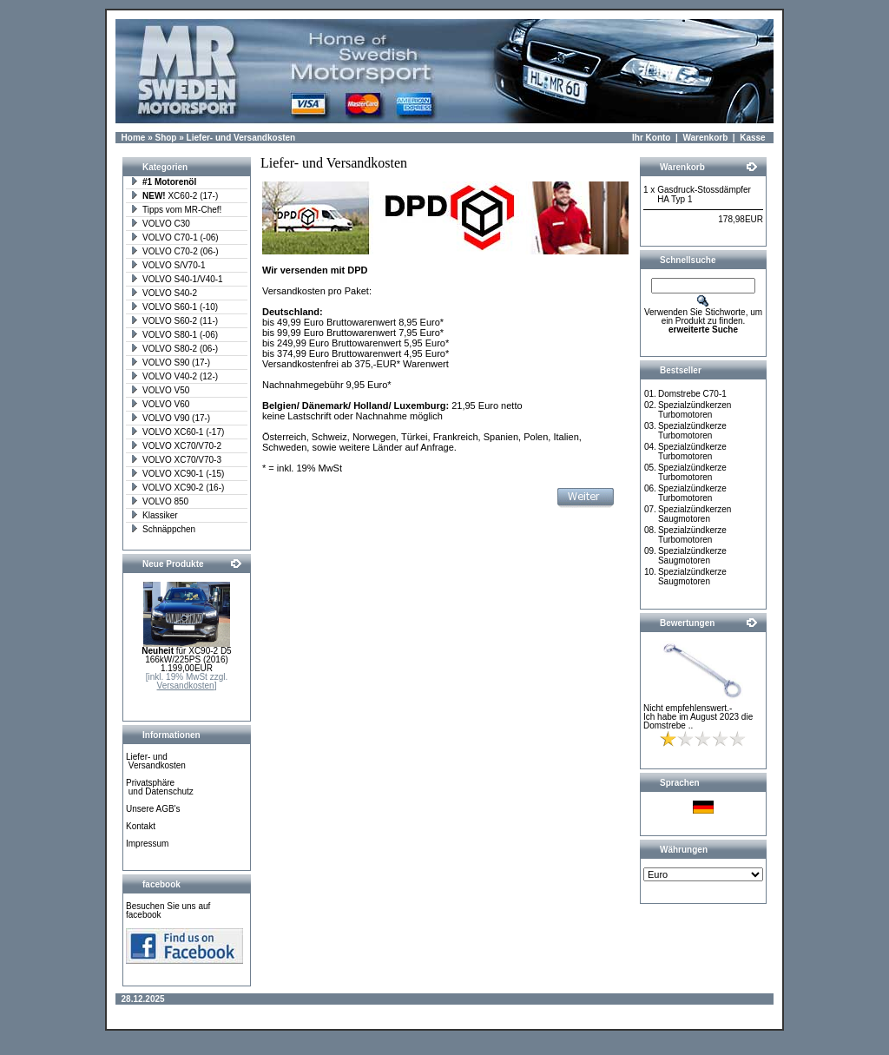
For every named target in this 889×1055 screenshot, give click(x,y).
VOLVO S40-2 (163, 293)
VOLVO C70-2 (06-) (174, 251)
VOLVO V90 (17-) (170, 418)
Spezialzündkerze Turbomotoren (692, 430)
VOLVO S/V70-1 (168, 265)
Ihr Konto (651, 137)
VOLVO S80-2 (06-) (174, 348)
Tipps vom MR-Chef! (175, 209)
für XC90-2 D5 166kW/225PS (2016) (186, 655)
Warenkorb (705, 137)
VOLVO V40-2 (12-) (174, 376)
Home (134, 137)
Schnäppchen (162, 529)
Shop (165, 137)
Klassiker (154, 515)
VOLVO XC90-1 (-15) (177, 473)
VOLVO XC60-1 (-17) (177, 432)
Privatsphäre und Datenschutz (160, 787)
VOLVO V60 (159, 404)
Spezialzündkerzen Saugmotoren (695, 514)
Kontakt (140, 826)
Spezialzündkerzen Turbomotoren (695, 409)
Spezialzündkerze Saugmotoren (692, 555)
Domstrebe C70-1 (692, 394)
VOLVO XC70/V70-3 (175, 460)
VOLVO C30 (160, 223)
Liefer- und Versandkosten (241, 137)
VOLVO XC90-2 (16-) (177, 487)
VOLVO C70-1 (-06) (174, 237)
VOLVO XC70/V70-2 (175, 446)
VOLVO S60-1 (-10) (174, 307)
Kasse (752, 137)
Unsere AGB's (153, 809)
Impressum (147, 843)
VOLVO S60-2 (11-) (174, 321)
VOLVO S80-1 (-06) (174, 335)
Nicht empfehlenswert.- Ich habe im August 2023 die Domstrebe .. (698, 716)
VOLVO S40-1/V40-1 (176, 279)
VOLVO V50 (159, 390)
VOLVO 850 (159, 501)
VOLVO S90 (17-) (170, 362)
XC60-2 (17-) (174, 196)
